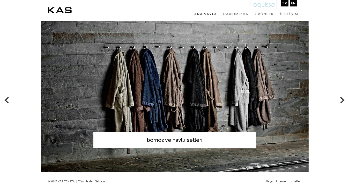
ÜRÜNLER (264, 14)
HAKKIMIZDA (236, 14)
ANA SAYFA (205, 14)
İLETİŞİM (289, 14)
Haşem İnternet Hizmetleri (283, 181)
